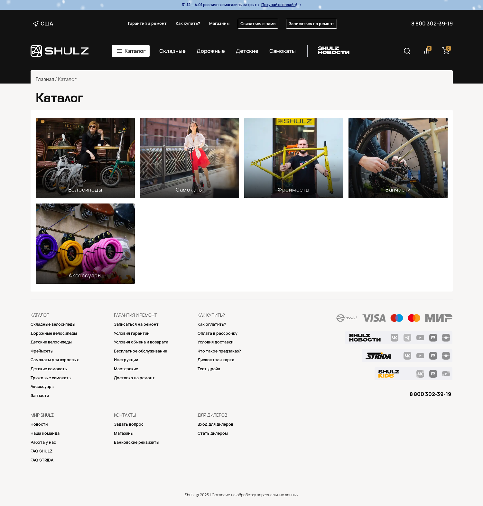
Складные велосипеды (53, 324)
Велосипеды (85, 189)
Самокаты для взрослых (55, 359)
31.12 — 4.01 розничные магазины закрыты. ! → (242, 4)
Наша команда (45, 433)
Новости (39, 424)
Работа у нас (43, 442)
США (43, 23)
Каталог (135, 51)
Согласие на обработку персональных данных (255, 495)
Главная (45, 79)
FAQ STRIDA (42, 460)
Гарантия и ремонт (147, 23)
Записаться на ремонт (311, 23)
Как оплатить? (212, 324)
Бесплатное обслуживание (140, 351)
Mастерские (126, 369)
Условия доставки (215, 342)
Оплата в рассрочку (217, 333)
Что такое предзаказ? (219, 351)
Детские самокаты (49, 369)
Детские (247, 51)
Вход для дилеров (215, 424)
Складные (172, 51)
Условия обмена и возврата (141, 342)
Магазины (219, 23)
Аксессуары (85, 275)
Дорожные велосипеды (54, 333)
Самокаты (282, 51)
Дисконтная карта (216, 359)
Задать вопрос (129, 424)
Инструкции (126, 359)
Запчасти (398, 189)
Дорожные (211, 51)
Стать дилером (213, 433)
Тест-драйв (209, 369)
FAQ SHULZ (41, 451)
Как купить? (188, 23)
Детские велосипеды (51, 342)
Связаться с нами (258, 23)
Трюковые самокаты (51, 378)
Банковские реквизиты (136, 442)
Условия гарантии (131, 333)
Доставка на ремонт (134, 378)
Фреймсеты (294, 189)
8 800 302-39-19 (432, 23)
